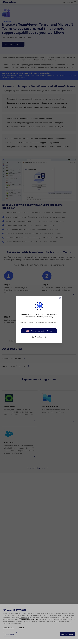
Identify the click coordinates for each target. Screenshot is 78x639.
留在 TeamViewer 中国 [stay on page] (39, 337)
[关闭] (60, 298)
